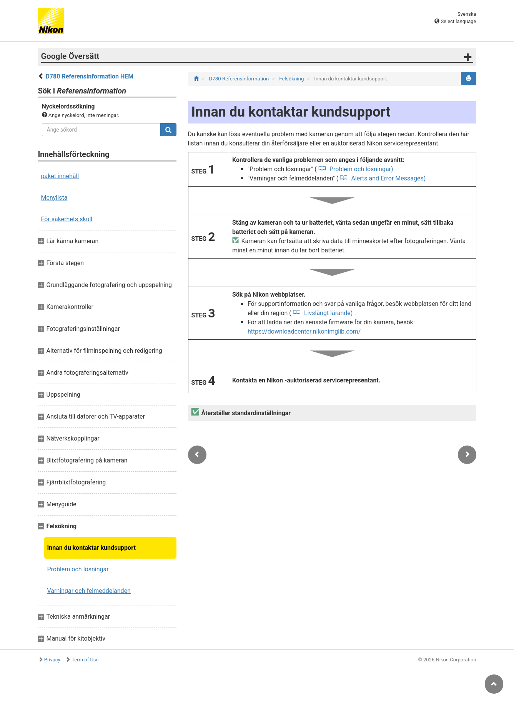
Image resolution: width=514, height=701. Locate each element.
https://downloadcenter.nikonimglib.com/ (304, 331)
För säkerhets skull (67, 219)
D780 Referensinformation (239, 79)
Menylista (54, 197)
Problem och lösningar (78, 569)
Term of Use (85, 660)
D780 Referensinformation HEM (89, 76)
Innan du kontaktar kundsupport (91, 547)
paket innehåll (60, 176)
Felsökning (292, 79)
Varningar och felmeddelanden (89, 590)
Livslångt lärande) (328, 313)
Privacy (52, 660)
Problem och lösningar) (360, 169)
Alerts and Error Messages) (387, 178)
